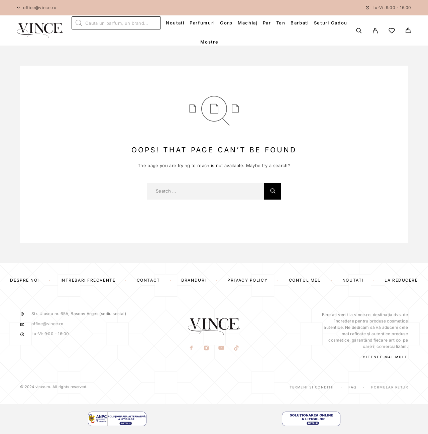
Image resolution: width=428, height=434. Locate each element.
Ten (281, 22)
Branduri (193, 280)
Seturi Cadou (330, 22)
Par (267, 22)
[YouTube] (221, 349)
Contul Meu (305, 280)
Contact (148, 280)
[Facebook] (191, 349)
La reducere (401, 280)
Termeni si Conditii (312, 387)
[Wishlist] (392, 32)
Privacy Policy (247, 280)
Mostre (209, 42)
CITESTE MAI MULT (385, 357)
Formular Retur (389, 387)
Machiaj (248, 22)
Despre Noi (24, 280)
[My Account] (375, 30)
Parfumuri (202, 22)
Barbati (300, 22)
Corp (226, 22)
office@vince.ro (39, 7)
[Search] (359, 30)
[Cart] (408, 31)
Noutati (175, 22)
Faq (352, 387)
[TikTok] (236, 349)
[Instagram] (206, 349)
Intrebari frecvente (88, 280)
